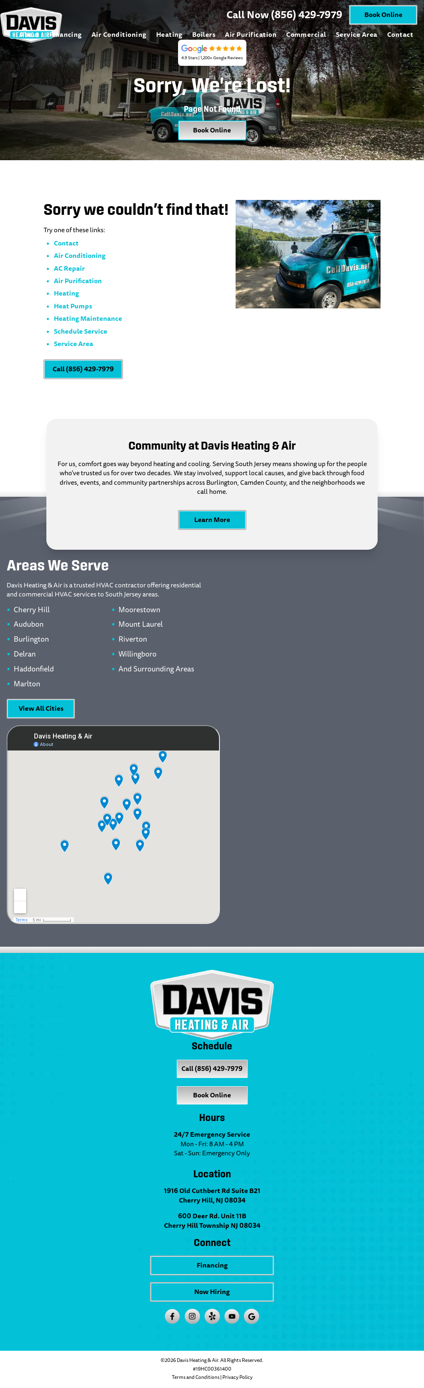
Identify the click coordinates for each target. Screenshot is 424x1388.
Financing (65, 34)
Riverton (132, 639)
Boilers (203, 34)
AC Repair (69, 268)
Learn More (212, 519)
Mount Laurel (140, 625)
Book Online (383, 14)
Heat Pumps (73, 306)
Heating (169, 34)
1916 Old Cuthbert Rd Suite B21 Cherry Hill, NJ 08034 (212, 1195)
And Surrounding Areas (156, 669)
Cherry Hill (32, 610)
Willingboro (137, 654)
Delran (25, 654)
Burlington (31, 639)
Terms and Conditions (195, 1377)
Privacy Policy (237, 1377)
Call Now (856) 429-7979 (284, 14)
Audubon (28, 625)
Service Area (357, 34)
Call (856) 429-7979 (83, 369)
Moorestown (139, 610)
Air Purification (251, 34)
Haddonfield (34, 669)
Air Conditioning (119, 34)
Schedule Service (80, 331)
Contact (400, 34)
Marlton (27, 684)
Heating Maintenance (88, 318)
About (29, 34)
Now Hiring (212, 1292)
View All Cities (41, 708)
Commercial (306, 34)
